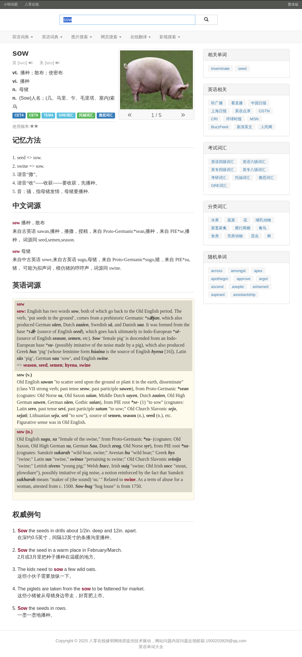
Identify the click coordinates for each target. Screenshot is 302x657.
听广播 (217, 103)
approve (243, 278)
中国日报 (258, 103)
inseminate (220, 68)
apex (258, 271)
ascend (217, 286)
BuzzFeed (220, 127)
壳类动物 (235, 236)
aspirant (218, 294)
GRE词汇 (219, 185)
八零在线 (32, 4)
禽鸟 (262, 228)
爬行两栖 (242, 228)
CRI (214, 119)
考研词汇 (218, 177)
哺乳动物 (263, 220)
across (216, 271)
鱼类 (215, 236)
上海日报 (218, 111)
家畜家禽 (218, 228)
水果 (215, 220)
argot (263, 278)
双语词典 (22, 36)
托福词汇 (242, 177)
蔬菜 (231, 220)
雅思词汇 (266, 177)
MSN (254, 119)
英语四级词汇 (222, 161)
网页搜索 (111, 36)
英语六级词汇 (254, 161)
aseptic (238, 286)
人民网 (266, 127)
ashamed (260, 286)
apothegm (219, 278)
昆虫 (255, 236)
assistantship (244, 294)
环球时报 (234, 119)
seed (242, 68)
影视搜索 (170, 36)
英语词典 (52, 36)
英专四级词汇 (222, 169)
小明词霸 (11, 4)
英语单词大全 (151, 646)
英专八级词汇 (254, 169)
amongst (238, 271)
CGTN (264, 111)
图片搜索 (81, 36)
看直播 (237, 103)
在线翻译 (140, 36)
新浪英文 (244, 127)
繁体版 (293, 4)
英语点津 (242, 111)
